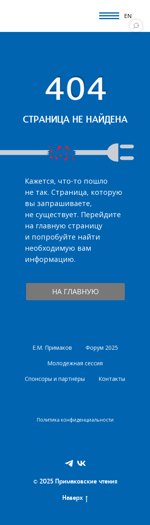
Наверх (75, 499)
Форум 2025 (102, 347)
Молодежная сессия (75, 363)
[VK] (81, 463)
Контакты (111, 378)
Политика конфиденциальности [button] (75, 419)
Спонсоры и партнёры (55, 378)
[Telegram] (69, 463)
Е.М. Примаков (52, 347)
